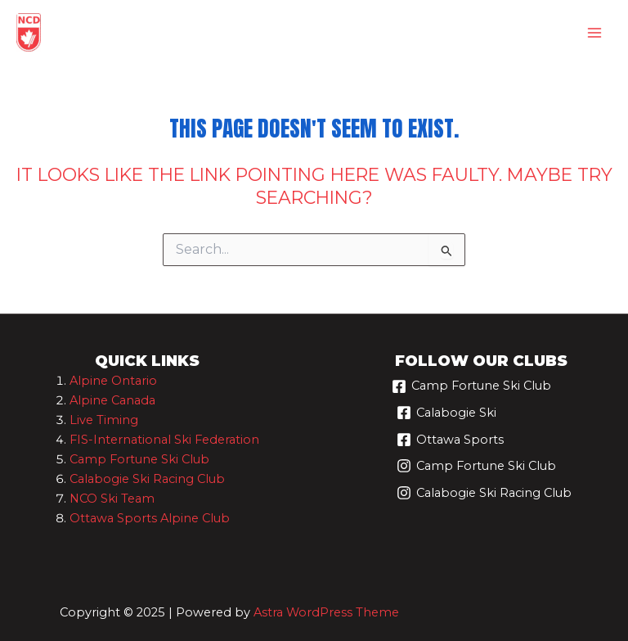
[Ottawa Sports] (450, 445)
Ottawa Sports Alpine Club (150, 518)
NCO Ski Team (112, 498)
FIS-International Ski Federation (164, 439)
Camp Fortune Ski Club (139, 459)
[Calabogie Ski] (446, 418)
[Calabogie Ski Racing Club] (484, 498)
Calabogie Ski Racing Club (147, 479)
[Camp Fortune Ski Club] (471, 392)
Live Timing (104, 420)
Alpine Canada (112, 400)
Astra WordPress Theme (326, 612)
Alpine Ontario (113, 380)
